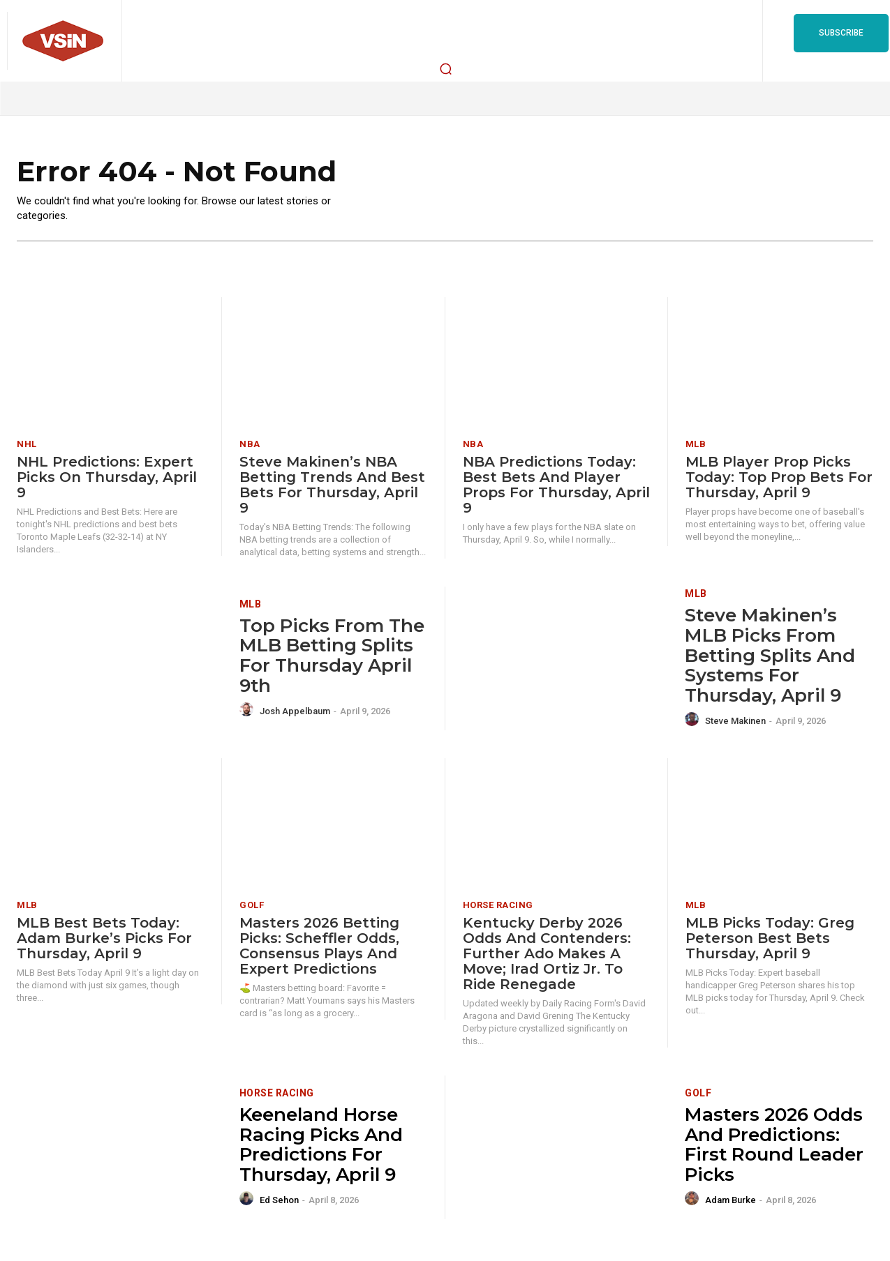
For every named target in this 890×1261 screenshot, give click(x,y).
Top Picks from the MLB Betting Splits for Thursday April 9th (331, 655)
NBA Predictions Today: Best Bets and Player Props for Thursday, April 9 (556, 484)
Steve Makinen (735, 721)
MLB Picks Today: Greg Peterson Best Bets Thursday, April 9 (769, 938)
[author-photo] (248, 710)
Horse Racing (498, 904)
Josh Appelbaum (295, 711)
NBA (249, 443)
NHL (27, 443)
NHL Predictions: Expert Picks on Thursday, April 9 (107, 477)
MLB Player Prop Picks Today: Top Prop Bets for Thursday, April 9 (779, 477)
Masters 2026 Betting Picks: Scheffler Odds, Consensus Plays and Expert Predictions (319, 945)
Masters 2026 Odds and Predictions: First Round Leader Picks (774, 1144)
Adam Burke (730, 1200)
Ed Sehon (279, 1200)
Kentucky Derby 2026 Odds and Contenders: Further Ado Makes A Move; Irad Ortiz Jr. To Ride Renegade (547, 953)
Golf (251, 904)
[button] (445, 68)
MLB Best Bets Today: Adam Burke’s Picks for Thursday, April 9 (104, 938)
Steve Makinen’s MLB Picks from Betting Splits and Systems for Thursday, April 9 (770, 656)
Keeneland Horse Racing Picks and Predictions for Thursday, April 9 (321, 1144)
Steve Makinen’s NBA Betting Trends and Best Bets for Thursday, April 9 (332, 484)
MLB (695, 443)
